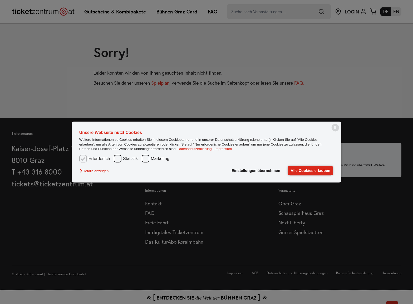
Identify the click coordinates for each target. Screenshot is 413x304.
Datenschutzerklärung (195, 149)
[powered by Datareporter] (335, 130)
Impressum (223, 149)
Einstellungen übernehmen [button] (256, 170)
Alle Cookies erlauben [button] (310, 170)
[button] (95, 171)
